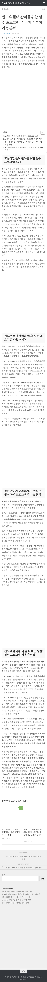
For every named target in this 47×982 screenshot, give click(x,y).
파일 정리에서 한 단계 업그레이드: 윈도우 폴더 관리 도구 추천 (11, 832)
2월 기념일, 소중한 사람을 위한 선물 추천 (17, 891)
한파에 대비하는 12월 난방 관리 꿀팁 (15, 903)
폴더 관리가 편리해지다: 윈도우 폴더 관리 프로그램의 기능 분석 (24, 143)
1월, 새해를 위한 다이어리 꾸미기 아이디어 (17, 897)
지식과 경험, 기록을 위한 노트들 (16, 3)
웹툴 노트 (5, 9)
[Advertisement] (23, 100)
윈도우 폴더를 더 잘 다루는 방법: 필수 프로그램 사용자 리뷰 (24, 148)
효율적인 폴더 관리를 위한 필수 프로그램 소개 (21, 136)
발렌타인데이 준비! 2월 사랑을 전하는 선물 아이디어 (21, 894)
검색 (3, 875)
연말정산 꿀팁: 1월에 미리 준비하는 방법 (16, 900)
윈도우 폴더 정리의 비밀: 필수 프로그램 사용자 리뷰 (23, 139)
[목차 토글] (41, 133)
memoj (7, 33)
